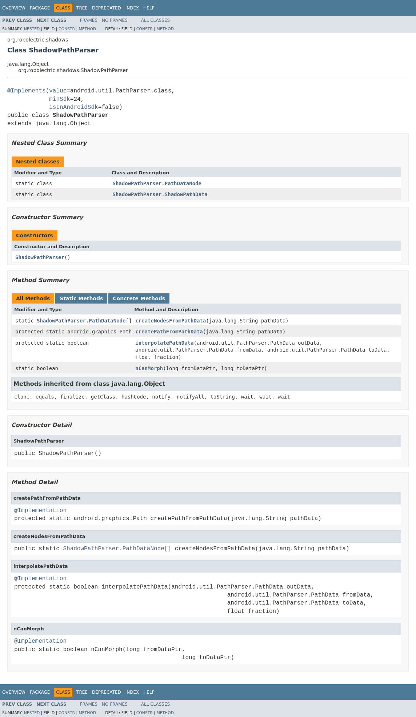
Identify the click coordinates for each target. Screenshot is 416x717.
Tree (82, 8)
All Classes (155, 20)
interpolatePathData (164, 343)
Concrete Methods (139, 298)
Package (40, 8)
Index (132, 8)
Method (87, 29)
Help (149, 8)
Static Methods (81, 298)
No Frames (115, 20)
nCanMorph (149, 368)
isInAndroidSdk (73, 107)
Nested (32, 29)
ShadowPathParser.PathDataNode (157, 183)
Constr (67, 29)
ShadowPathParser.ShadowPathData (160, 194)
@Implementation (40, 511)
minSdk (59, 99)
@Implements (26, 91)
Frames (89, 20)
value (58, 91)
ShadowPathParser (39, 257)
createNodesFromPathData (170, 321)
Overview (13, 8)
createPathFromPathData (169, 331)
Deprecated (106, 8)
